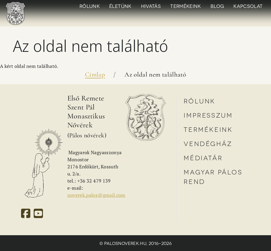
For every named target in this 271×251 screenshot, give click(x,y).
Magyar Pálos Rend (213, 176)
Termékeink (185, 6)
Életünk (120, 6)
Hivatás (151, 6)
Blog (217, 6)
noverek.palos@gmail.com (96, 195)
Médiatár (203, 157)
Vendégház (208, 143)
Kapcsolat (248, 6)
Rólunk (89, 6)
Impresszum (208, 115)
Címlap (95, 74)
